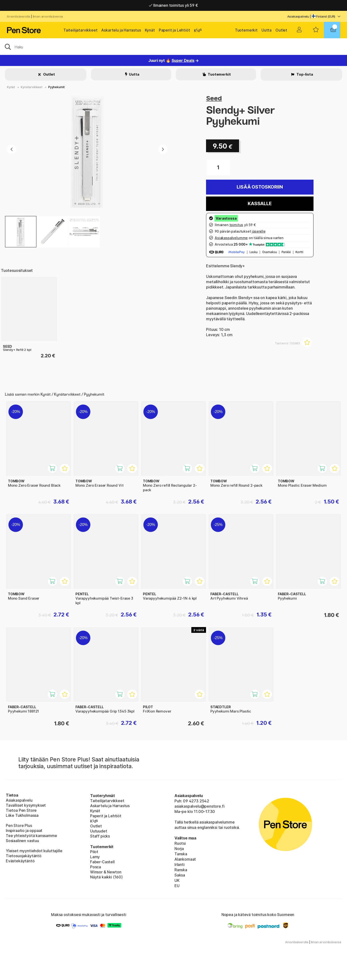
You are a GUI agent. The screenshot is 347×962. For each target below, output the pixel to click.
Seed (214, 98)
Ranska (180, 869)
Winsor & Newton (105, 872)
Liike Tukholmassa (22, 815)
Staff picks (100, 836)
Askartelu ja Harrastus (121, 30)
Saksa (179, 875)
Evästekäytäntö (20, 860)
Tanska (180, 853)
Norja (179, 848)
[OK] (173, 46)
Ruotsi (180, 843)
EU (177, 885)
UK (177, 880)
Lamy (95, 856)
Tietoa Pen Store (21, 810)
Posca (95, 866)
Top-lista (304, 74)
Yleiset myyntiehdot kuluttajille (34, 850)
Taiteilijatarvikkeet (80, 30)
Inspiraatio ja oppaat (24, 830)
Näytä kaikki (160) (106, 877)
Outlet (281, 30)
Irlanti (179, 864)
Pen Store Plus (19, 825)
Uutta (266, 30)
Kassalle (260, 203)
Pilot (94, 851)
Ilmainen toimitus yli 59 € (173, 5)
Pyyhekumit (56, 87)
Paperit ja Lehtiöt (174, 30)
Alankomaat (185, 859)
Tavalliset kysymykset (26, 805)
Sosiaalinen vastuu (22, 840)
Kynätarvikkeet (32, 87)
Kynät (150, 30)
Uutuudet (98, 831)
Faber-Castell (102, 861)
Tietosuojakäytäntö (23, 855)
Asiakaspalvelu (298, 16)
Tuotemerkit (246, 30)
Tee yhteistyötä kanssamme (31, 835)
